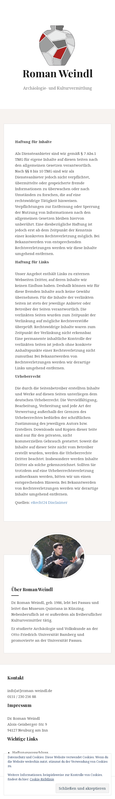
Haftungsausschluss (30, 752)
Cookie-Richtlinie (42, 779)
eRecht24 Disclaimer (49, 502)
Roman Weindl (57, 73)
